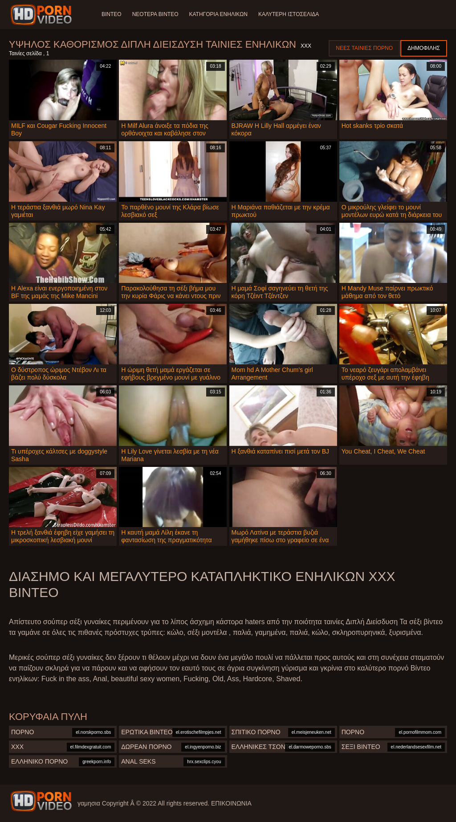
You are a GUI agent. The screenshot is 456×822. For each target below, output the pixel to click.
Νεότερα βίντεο (155, 14)
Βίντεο (112, 14)
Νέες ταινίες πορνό (364, 48)
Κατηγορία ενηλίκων (218, 14)
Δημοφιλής (423, 48)
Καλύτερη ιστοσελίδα (288, 14)
